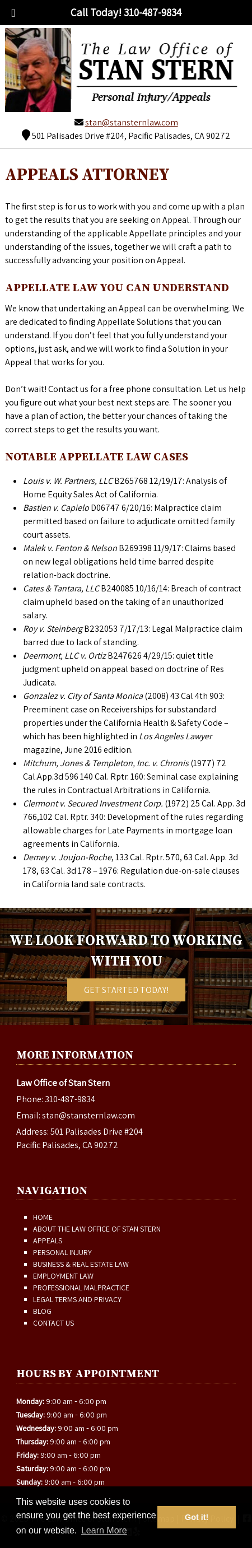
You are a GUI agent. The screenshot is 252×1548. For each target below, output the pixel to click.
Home (43, 1217)
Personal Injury (62, 1252)
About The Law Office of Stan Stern (97, 1229)
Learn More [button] (104, 1530)
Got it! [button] (196, 1517)
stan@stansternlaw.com (131, 122)
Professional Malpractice (81, 1288)
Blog (42, 1311)
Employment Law (63, 1276)
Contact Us (53, 1323)
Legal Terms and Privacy (77, 1299)
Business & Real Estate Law (81, 1264)
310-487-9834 (70, 1099)
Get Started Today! (126, 990)
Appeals (47, 1240)
